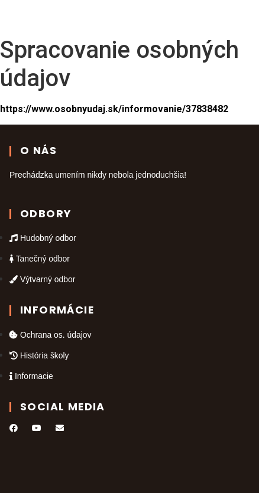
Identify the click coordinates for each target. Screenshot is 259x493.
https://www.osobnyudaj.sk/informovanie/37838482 (114, 109)
